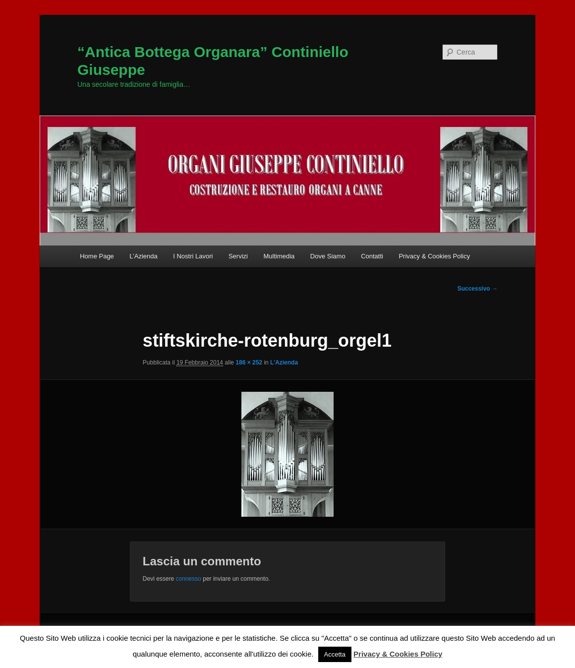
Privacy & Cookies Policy (434, 256)
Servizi (238, 256)
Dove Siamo (327, 256)
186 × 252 (248, 362)
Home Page (97, 256)
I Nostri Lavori (193, 256)
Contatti (372, 256)
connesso (188, 578)
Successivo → (478, 288)
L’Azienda (143, 256)
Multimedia (278, 256)
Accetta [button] (334, 654)
